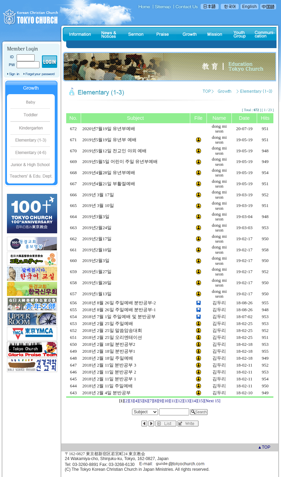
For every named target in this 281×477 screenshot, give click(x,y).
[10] (166, 400)
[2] (126, 400)
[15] (200, 400)
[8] (155, 400)
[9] (160, 400)
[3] (131, 400)
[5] (141, 400)
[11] (173, 400)
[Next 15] (212, 400)
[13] (187, 400)
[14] (194, 400)
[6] (145, 400)
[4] (136, 400)
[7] (150, 400)
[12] (180, 400)
